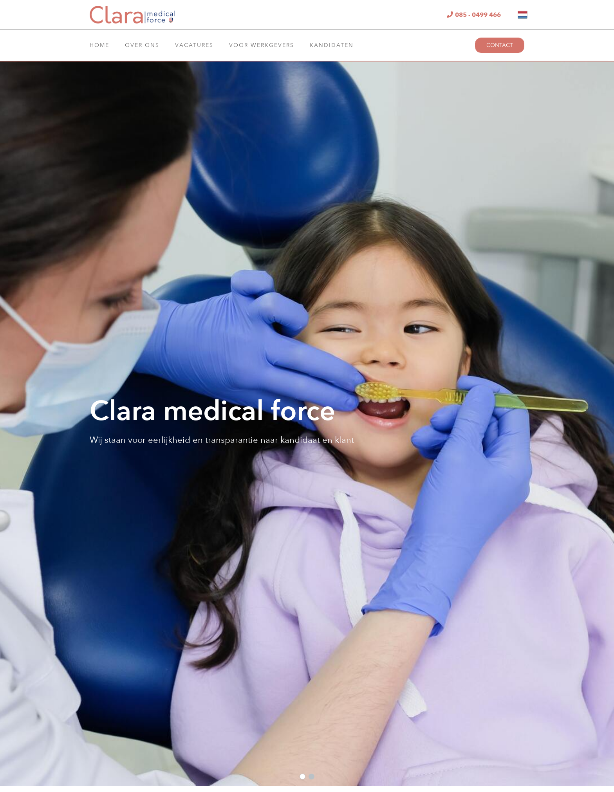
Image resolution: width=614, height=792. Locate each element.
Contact (499, 45)
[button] (302, 776)
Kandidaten (332, 45)
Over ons (142, 45)
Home (99, 45)
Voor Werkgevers (261, 45)
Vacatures (194, 45)
